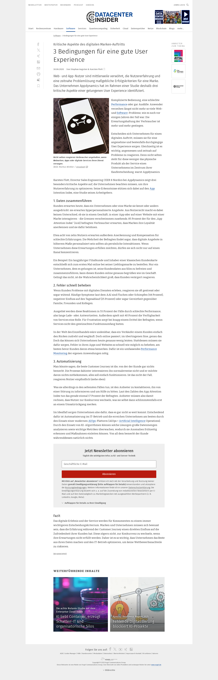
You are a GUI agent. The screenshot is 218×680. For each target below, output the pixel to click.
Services (82, 28)
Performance (119, 104)
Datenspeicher (138, 28)
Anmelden (179, 5)
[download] (38, 80)
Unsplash (81, 167)
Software (70, 28)
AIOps (92, 420)
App (152, 188)
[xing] (38, 56)
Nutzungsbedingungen (76, 487)
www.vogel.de (156, 665)
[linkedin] (38, 62)
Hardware (58, 28)
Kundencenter (87, 653)
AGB (61, 653)
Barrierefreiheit (119, 653)
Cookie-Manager (70, 653)
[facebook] (38, 44)
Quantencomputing (98, 28)
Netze (150, 28)
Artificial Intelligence (132, 420)
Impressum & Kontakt (134, 653)
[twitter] (38, 50)
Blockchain (161, 28)
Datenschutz (108, 653)
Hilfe (79, 653)
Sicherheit (115, 28)
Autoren (155, 653)
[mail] (38, 68)
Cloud (125, 28)
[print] (38, 74)
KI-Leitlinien (147, 653)
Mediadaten (98, 653)
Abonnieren (109, 474)
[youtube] (119, 649)
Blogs (172, 28)
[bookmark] (104, 69)
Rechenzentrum (43, 28)
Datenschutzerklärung (139, 487)
